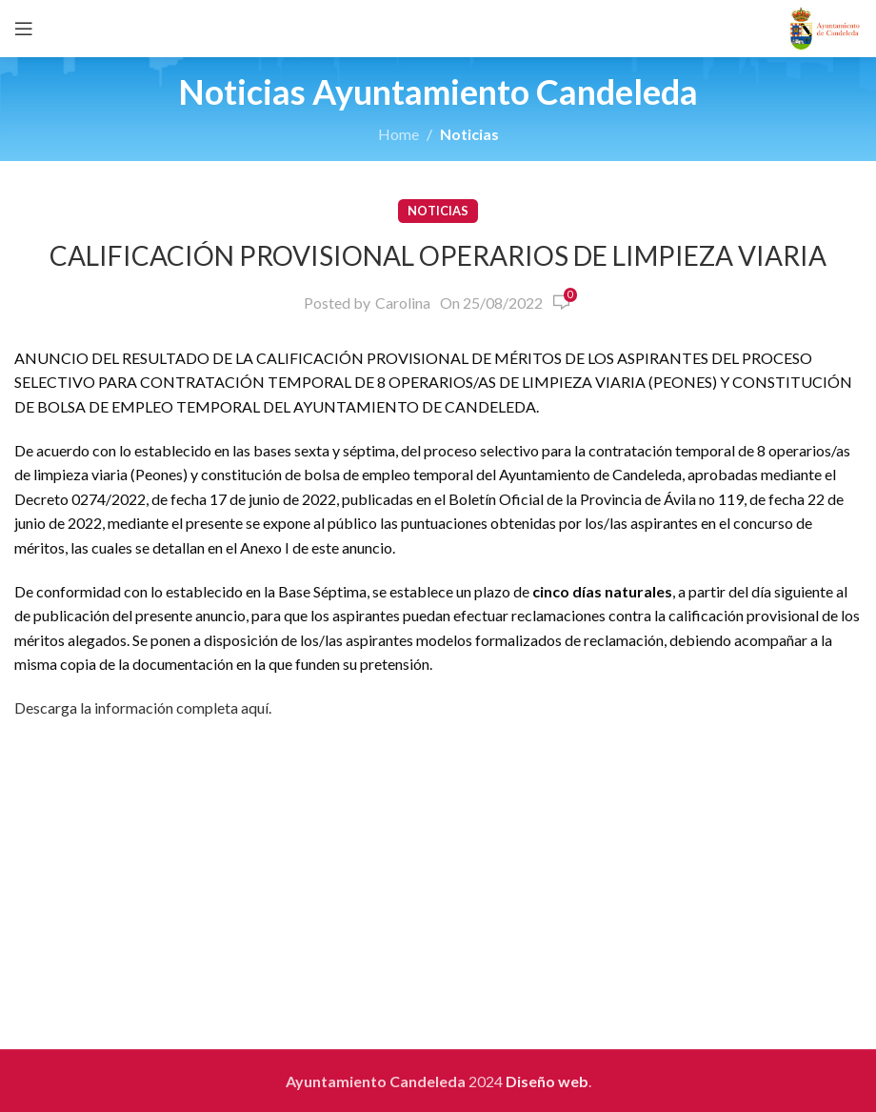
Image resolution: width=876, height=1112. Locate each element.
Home (398, 134)
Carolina (402, 302)
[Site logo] (825, 26)
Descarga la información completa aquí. (142, 707)
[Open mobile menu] (24, 29)
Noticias (469, 134)
